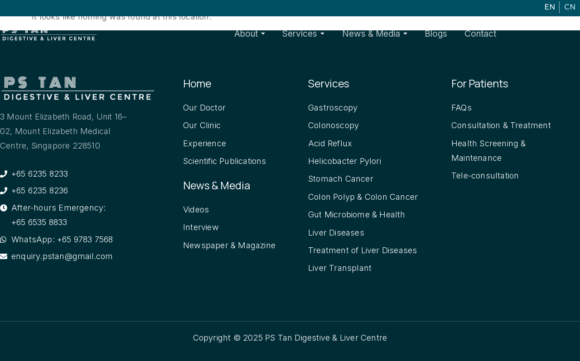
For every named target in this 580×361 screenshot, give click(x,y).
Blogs (443, 34)
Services (324, 34)
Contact (481, 34)
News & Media (388, 34)
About (276, 34)
